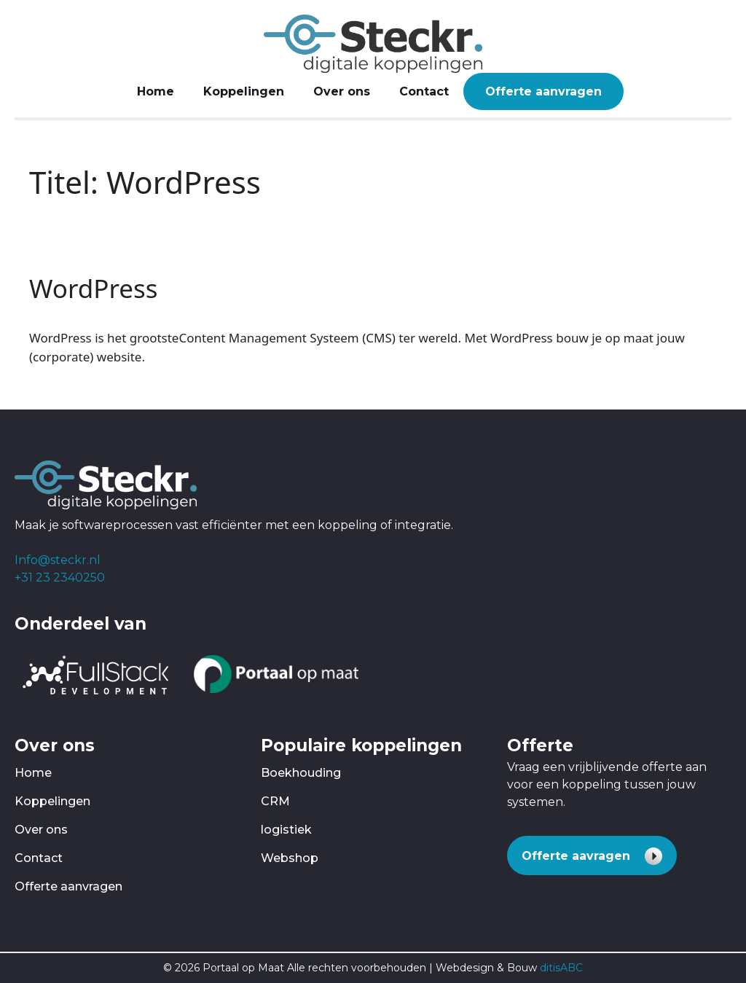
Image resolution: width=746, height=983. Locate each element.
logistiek (286, 830)
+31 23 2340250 (60, 577)
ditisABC (561, 967)
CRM (275, 801)
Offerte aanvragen (543, 91)
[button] (592, 855)
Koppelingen (243, 91)
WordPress (93, 288)
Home (155, 91)
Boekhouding (301, 773)
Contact (424, 91)
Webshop (289, 858)
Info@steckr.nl (58, 560)
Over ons (341, 91)
